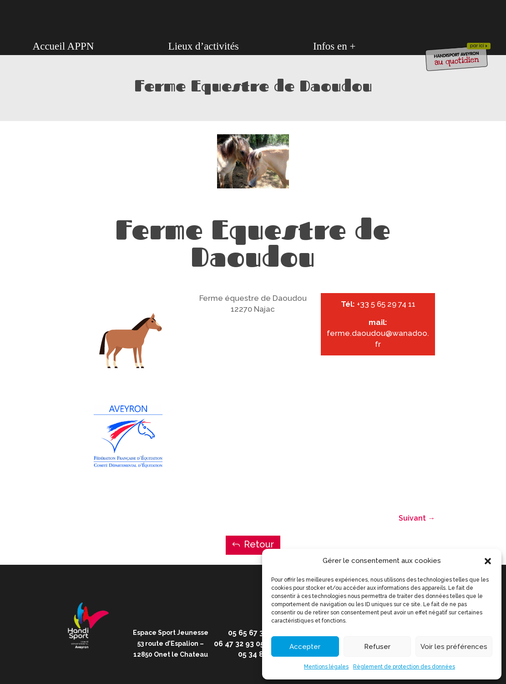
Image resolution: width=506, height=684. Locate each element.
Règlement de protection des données (404, 667)
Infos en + (334, 46)
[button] (487, 561)
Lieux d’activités (203, 46)
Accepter (304, 647)
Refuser (377, 647)
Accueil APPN (63, 46)
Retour (259, 544)
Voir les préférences (453, 647)
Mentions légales (326, 667)
